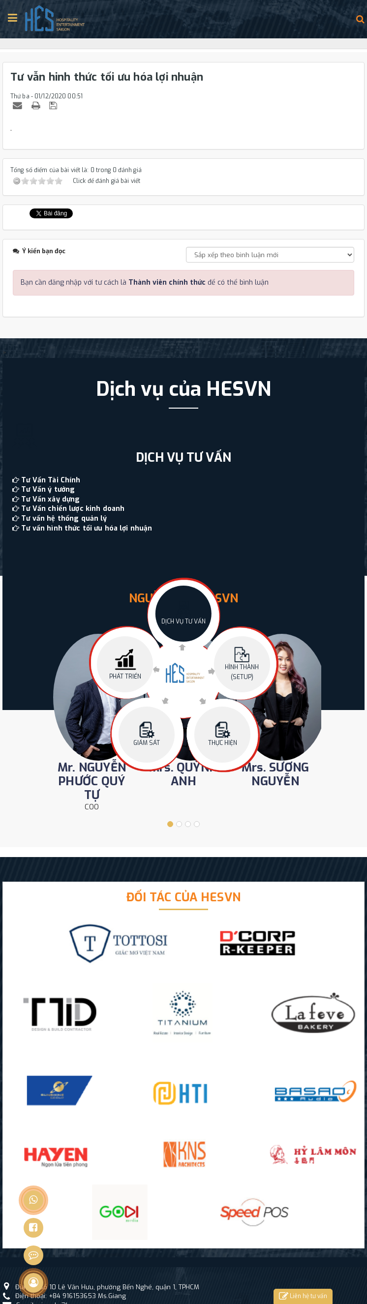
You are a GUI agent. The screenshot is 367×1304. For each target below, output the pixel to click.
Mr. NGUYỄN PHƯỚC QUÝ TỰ (92, 781)
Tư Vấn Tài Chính (50, 480)
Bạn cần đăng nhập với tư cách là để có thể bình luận (145, 282)
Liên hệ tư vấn (303, 1296)
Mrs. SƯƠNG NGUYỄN (275, 774)
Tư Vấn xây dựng (50, 499)
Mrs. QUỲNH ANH (183, 774)
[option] (183, 455)
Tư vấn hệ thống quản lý (64, 518)
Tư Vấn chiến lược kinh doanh (72, 508)
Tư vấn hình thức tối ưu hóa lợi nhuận (86, 528)
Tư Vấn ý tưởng (48, 489)
